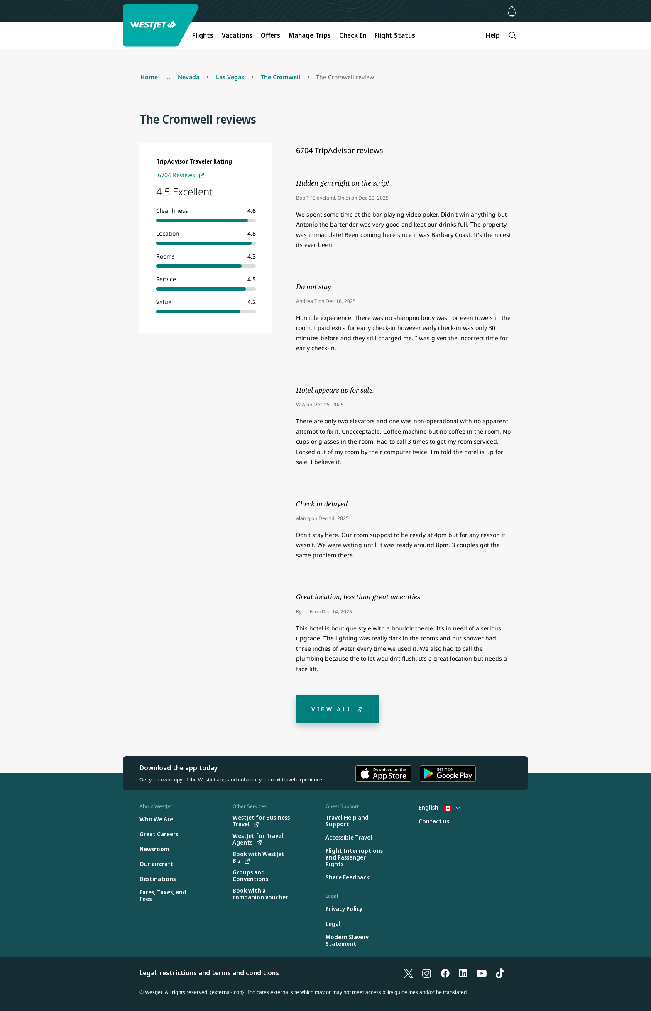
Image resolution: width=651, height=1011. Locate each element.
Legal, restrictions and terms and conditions (209, 972)
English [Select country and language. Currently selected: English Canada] (439, 807)
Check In (352, 35)
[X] (409, 972)
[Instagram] (427, 972)
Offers (270, 35)
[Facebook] (445, 972)
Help (493, 35)
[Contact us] (433, 821)
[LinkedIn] (463, 972)
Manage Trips (310, 35)
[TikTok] (500, 972)
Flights (202, 35)
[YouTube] (482, 972)
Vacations (237, 35)
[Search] (512, 35)
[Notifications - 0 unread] (512, 11)
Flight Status (394, 35)
